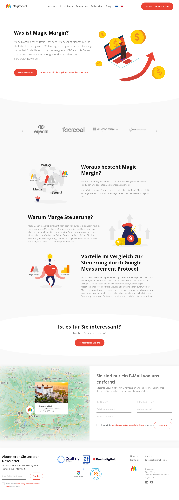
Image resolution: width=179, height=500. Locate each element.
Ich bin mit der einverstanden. (128, 425)
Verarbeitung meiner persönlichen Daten (128, 425)
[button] (22, 130)
